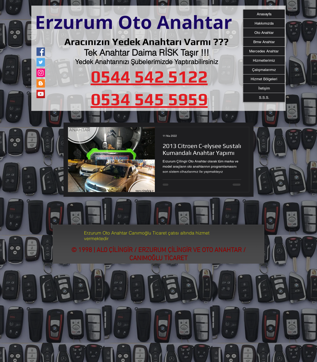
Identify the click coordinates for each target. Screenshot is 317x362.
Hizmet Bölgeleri (264, 79)
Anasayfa (264, 14)
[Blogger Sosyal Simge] (40, 83)
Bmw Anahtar (264, 42)
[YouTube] (40, 94)
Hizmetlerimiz (264, 60)
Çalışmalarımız (264, 70)
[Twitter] (40, 62)
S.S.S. (264, 97)
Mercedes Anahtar (264, 51)
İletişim (264, 88)
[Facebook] (40, 51)
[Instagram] (40, 73)
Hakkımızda (264, 23)
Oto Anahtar (264, 32)
